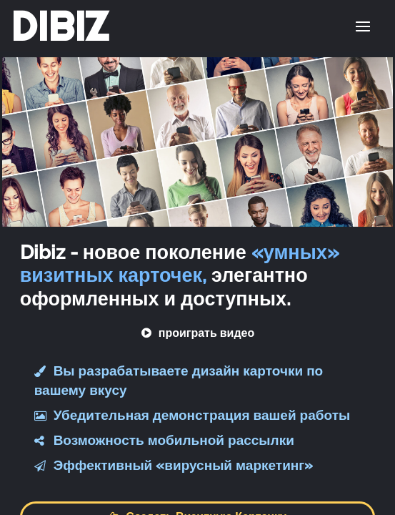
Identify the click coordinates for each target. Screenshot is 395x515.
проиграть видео (198, 333)
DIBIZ (60, 26)
